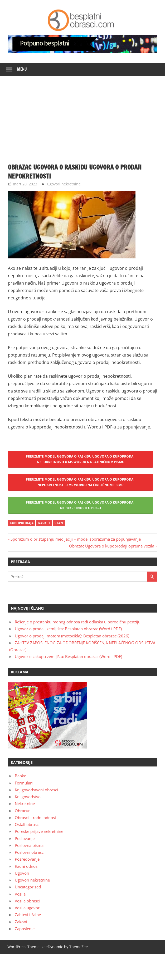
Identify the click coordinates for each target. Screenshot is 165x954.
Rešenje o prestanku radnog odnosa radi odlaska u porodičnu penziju (77, 621)
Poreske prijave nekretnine (39, 831)
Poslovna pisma (29, 845)
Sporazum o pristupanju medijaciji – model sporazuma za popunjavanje (75, 539)
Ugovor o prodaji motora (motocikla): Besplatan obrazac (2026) (72, 635)
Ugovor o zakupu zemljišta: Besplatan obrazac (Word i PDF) (68, 656)
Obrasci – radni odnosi (35, 817)
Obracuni (23, 810)
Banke (20, 775)
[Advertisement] (82, 115)
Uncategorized (28, 886)
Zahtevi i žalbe (28, 914)
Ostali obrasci (27, 824)
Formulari (24, 783)
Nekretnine (25, 803)
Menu (22, 69)
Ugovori (22, 873)
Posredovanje (27, 859)
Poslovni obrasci (30, 852)
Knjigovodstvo (28, 796)
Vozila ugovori (28, 907)
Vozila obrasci (27, 900)
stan (59, 523)
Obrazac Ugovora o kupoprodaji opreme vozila (111, 546)
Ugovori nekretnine (64, 183)
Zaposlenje (25, 928)
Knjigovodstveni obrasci (36, 789)
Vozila (20, 894)
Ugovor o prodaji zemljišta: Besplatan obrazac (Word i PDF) (68, 628)
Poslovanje (25, 838)
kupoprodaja (21, 523)
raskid (44, 523)
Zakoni (21, 921)
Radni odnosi (26, 866)
